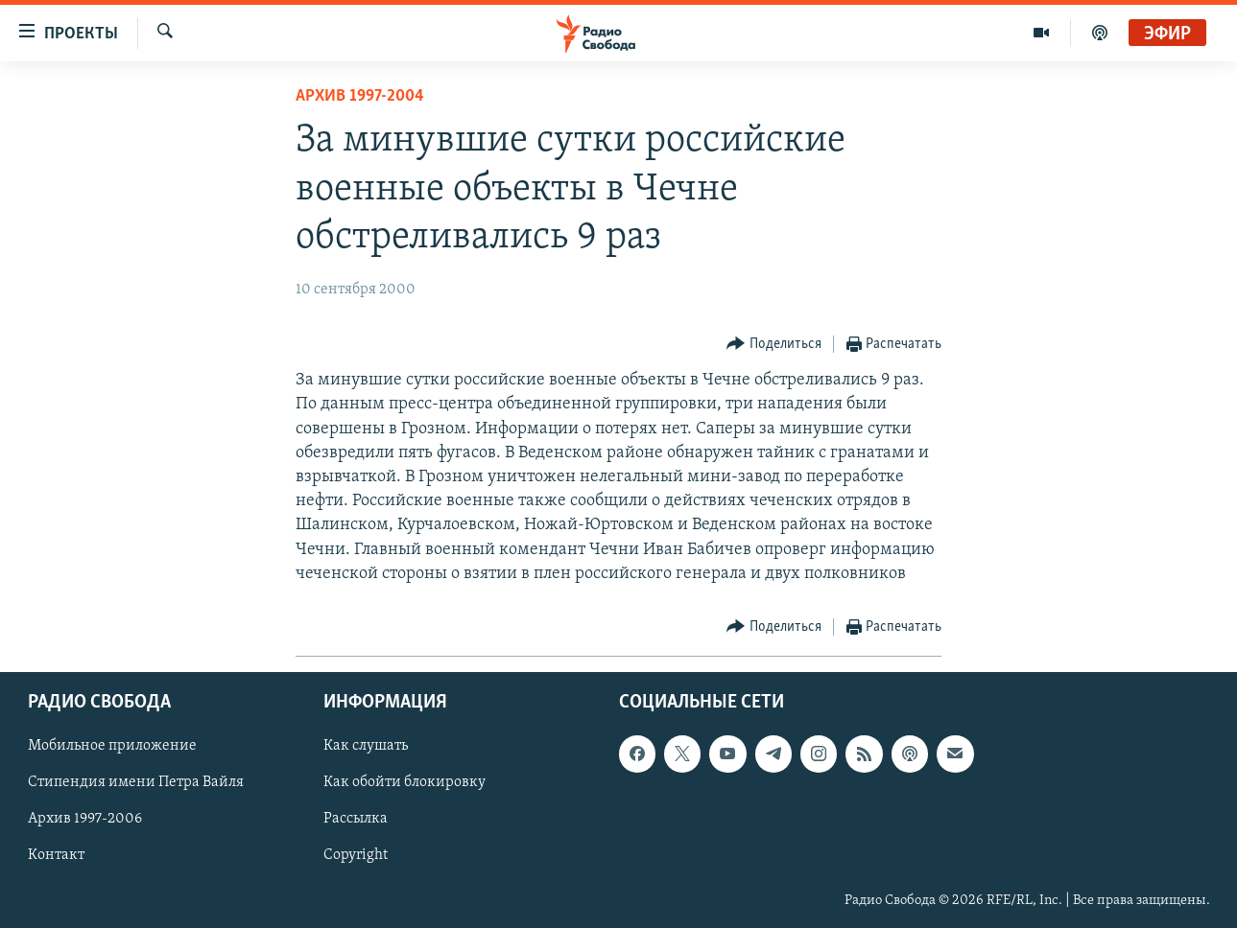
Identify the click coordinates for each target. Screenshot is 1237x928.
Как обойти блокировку (404, 782)
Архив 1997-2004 (360, 96)
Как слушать (365, 746)
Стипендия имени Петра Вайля (136, 782)
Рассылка (355, 819)
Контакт (56, 856)
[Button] (773, 345)
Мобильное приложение (112, 746)
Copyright (355, 856)
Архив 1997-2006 (85, 819)
